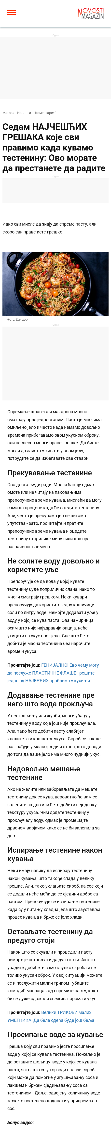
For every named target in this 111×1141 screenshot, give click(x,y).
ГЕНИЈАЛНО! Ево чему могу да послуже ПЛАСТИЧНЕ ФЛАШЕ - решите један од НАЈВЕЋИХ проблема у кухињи (53, 672)
